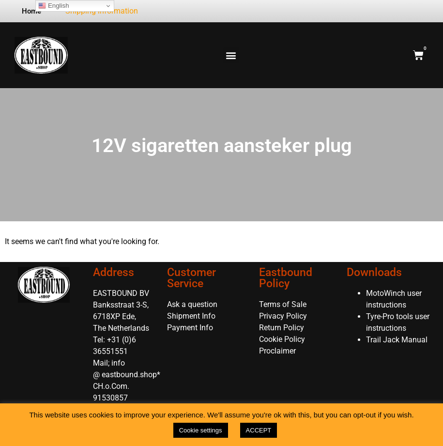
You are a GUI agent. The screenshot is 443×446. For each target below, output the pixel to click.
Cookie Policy (282, 339)
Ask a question (192, 304)
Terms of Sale (282, 304)
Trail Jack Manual (397, 339)
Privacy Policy (283, 316)
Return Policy (281, 327)
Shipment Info (191, 316)
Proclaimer (277, 350)
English (53, 6)
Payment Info (190, 327)
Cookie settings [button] (200, 430)
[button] (231, 55)
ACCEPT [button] (259, 430)
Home (31, 11)
